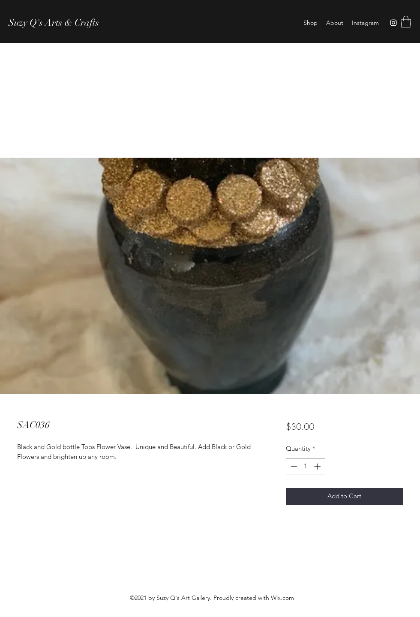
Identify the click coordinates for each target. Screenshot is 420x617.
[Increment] (318, 466)
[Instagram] (393, 22)
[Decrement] (293, 466)
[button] (406, 22)
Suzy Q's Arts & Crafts (54, 22)
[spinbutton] (305, 466)
